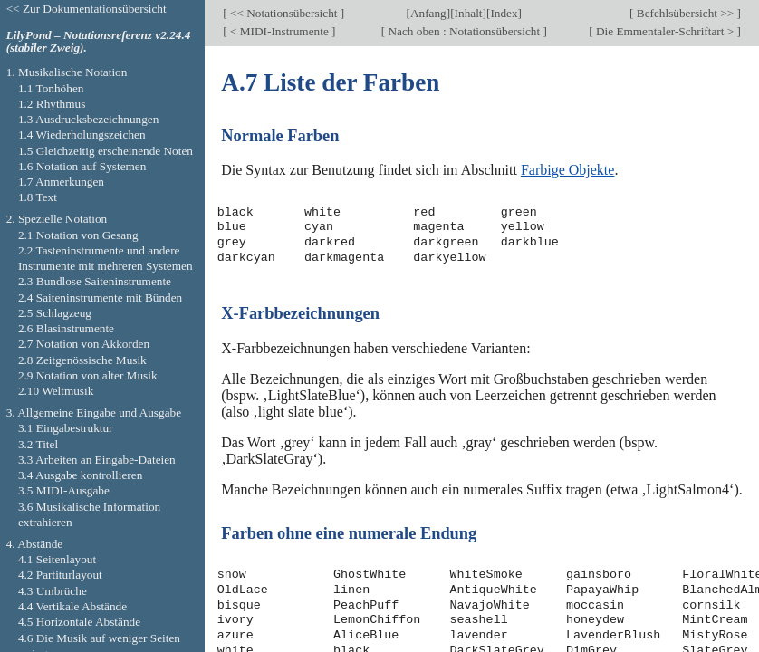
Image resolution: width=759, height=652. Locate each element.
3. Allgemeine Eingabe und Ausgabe (93, 412)
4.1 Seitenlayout (57, 559)
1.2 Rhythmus (51, 103)
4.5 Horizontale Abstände (79, 621)
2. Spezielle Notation (57, 218)
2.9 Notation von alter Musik (88, 375)
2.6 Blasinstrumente (66, 328)
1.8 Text (37, 197)
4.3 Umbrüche (52, 591)
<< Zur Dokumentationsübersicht (86, 8)
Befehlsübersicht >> (685, 13)
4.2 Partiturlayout (60, 574)
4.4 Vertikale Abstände (72, 606)
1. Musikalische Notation (67, 72)
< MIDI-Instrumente (279, 31)
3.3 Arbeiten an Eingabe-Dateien (97, 459)
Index (503, 13)
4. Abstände (34, 544)
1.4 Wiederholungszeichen (82, 134)
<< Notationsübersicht (284, 13)
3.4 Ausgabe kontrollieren (80, 475)
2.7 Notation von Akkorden (83, 343)
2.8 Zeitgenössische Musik (82, 360)
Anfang (428, 13)
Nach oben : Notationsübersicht (464, 31)
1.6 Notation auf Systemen (82, 166)
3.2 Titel (38, 444)
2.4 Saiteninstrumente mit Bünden (100, 297)
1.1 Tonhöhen (51, 88)
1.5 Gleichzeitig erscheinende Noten (105, 151)
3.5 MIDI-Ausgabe (64, 490)
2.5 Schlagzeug (54, 313)
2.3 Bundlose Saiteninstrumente (94, 281)
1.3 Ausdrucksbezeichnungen (88, 119)
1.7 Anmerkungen (61, 181)
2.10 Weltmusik (55, 391)
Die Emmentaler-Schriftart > (665, 31)
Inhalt (469, 13)
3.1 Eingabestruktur (65, 428)
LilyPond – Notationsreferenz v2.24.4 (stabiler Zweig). (98, 41)
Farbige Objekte (568, 169)
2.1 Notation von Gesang (78, 235)
